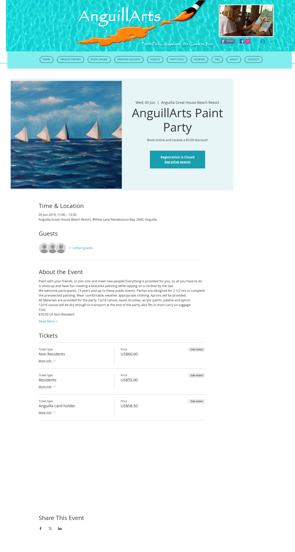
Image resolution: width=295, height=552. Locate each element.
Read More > (48, 321)
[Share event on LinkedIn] (60, 528)
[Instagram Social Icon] (248, 41)
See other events (177, 162)
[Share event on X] (50, 528)
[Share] (228, 41)
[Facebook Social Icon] (242, 41)
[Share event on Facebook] (40, 528)
